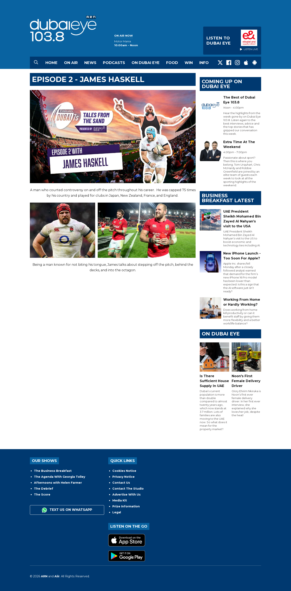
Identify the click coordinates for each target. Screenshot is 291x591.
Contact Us (121, 482)
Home (51, 63)
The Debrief (43, 488)
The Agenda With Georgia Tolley (59, 477)
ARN (44, 576)
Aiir (57, 576)
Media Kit (119, 500)
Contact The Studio (128, 488)
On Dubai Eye (146, 63)
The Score (42, 494)
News (90, 63)
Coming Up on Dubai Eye (222, 84)
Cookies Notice (124, 471)
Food (172, 63)
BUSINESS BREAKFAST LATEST (228, 198)
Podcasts (114, 63)
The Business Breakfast (53, 471)
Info (204, 63)
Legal (116, 512)
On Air (71, 63)
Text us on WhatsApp (67, 510)
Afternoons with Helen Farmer (58, 482)
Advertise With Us (126, 494)
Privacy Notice (123, 477)
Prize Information (126, 506)
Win (189, 63)
